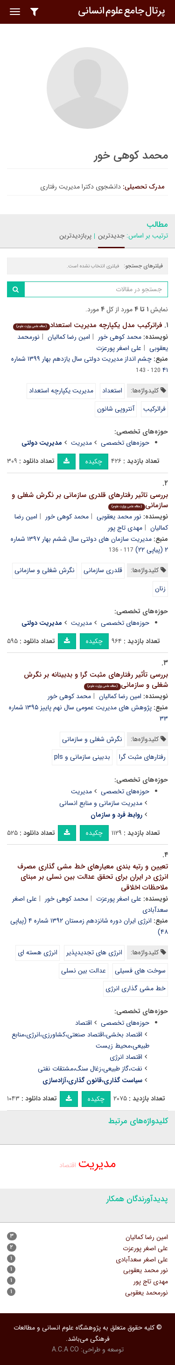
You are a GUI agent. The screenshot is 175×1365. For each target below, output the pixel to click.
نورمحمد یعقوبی (146, 1293)
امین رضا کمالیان (69, 337)
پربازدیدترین (75, 236)
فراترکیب (154, 409)
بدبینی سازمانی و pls (82, 757)
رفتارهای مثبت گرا (142, 757)
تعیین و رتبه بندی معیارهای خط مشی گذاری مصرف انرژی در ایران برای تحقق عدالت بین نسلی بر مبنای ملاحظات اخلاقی (92, 877)
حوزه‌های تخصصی (125, 443)
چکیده (93, 461)
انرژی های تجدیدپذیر (94, 952)
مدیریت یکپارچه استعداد (61, 390)
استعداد (112, 390)
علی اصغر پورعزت (118, 348)
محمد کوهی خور (119, 337)
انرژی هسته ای (37, 952)
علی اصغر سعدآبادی (142, 1259)
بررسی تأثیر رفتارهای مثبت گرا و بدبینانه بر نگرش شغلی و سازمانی (96, 680)
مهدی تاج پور (125, 528)
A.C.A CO (65, 1349)
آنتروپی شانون (115, 409)
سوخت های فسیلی (140, 971)
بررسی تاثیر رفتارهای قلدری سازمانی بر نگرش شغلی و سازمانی (90, 500)
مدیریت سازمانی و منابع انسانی (100, 803)
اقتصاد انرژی (126, 1057)
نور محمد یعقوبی (119, 516)
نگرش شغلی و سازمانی (44, 570)
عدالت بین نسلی (83, 971)
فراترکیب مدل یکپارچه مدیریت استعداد (87, 325)
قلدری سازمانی (103, 570)
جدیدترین (111, 236)
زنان (160, 588)
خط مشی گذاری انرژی (135, 988)
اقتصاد (83, 1023)
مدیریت (81, 443)
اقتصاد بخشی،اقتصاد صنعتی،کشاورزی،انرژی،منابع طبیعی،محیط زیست (80, 1040)
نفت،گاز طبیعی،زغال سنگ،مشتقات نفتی (90, 1069)
